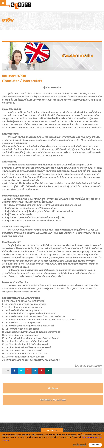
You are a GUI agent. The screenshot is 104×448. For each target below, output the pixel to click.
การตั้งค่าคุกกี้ (79, 444)
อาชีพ (8, 20)
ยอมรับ (95, 444)
